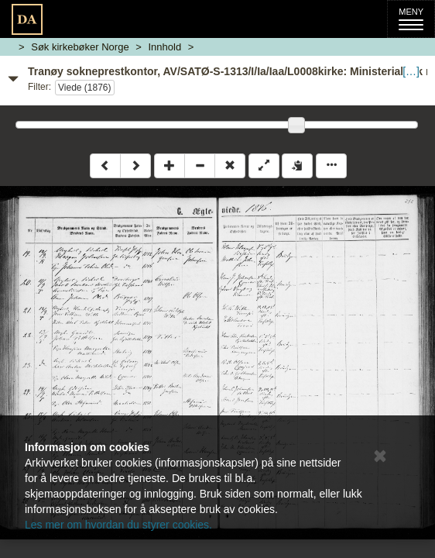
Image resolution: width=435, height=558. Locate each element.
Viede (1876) (84, 87)
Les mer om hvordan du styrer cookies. (118, 524)
